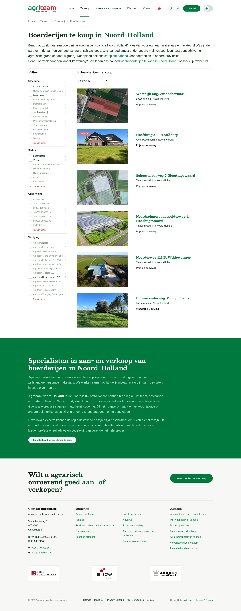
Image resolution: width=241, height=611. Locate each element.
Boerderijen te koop (181, 525)
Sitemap (87, 600)
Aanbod (192, 8)
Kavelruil (127, 520)
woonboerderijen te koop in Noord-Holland (149, 61)
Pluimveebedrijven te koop (184, 548)
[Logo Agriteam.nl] (42, 8)
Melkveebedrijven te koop (184, 520)
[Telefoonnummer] (171, 8)
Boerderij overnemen (134, 541)
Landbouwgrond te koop (183, 531)
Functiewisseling (132, 514)
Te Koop (84, 8)
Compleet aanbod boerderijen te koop (52, 440)
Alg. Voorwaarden (135, 600)
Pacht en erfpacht (85, 537)
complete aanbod (116, 56)
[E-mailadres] (178, 8)
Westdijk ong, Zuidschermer (160, 93)
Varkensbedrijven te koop (184, 542)
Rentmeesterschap (133, 525)
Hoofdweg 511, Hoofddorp (157, 134)
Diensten (132, 8)
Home (71, 8)
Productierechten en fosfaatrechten (95, 525)
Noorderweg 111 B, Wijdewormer (163, 257)
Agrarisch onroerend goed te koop (188, 514)
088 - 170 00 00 (40, 548)
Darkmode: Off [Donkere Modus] (208, 8)
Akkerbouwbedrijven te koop (185, 537)
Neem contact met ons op (191, 478)
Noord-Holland (78, 21)
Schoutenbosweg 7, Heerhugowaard (165, 175)
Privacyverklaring (115, 600)
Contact (147, 8)
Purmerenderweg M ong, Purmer (163, 298)
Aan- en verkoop (85, 514)
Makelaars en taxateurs (108, 8)
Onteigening (82, 531)
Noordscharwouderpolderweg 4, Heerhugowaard (162, 218)
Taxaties (80, 520)
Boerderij (60, 21)
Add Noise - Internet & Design (198, 600)
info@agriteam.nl (41, 552)
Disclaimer (99, 600)
